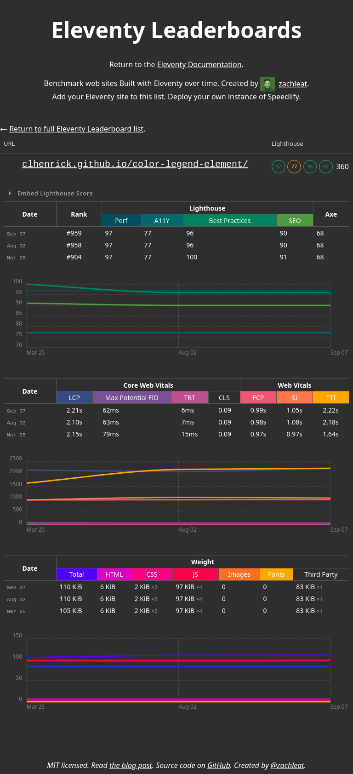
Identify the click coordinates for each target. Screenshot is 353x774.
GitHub (218, 765)
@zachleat (287, 765)
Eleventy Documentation (199, 64)
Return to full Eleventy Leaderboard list (76, 129)
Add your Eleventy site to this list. (108, 97)
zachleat (283, 84)
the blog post (130, 765)
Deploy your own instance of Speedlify (233, 97)
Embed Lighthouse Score (54, 193)
